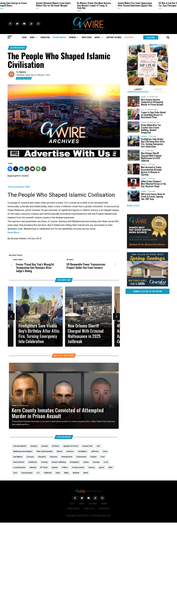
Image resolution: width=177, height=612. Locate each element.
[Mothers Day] (147, 85)
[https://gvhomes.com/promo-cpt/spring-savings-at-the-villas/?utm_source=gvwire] (147, 286)
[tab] (138, 89)
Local (143, 122)
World (81, 503)
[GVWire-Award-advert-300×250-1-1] (147, 248)
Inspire (21, 321)
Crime (119, 321)
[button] (34, 37)
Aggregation (17, 47)
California (92, 503)
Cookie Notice (103, 508)
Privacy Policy (73, 508)
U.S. (52, 8)
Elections (15, 8)
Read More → (15, 232)
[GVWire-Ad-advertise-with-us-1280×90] (64, 157)
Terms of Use (89, 508)
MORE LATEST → (134, 206)
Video (94, 11)
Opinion (104, 503)
